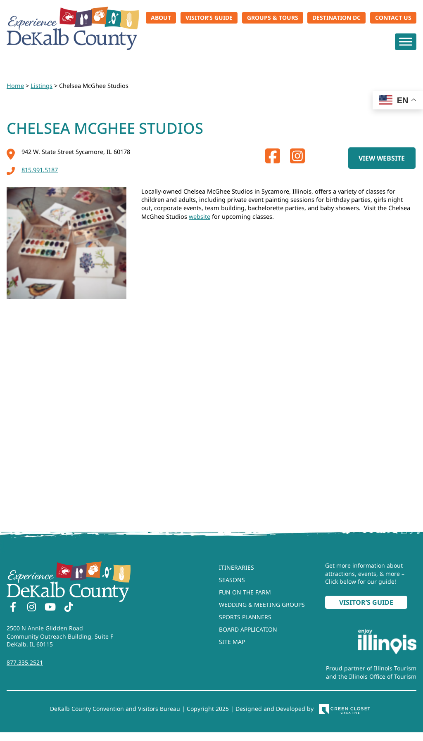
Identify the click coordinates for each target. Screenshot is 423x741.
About (161, 17)
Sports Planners (245, 617)
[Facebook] (13, 608)
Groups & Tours (272, 17)
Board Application (248, 629)
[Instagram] (31, 608)
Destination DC (336, 17)
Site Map (232, 642)
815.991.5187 (32, 170)
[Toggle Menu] (405, 41)
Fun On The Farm (245, 592)
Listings (41, 85)
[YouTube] (50, 608)
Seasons (232, 580)
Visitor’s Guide (209, 17)
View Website (382, 158)
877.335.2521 (25, 662)
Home (15, 85)
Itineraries (236, 567)
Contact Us (393, 17)
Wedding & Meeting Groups (262, 604)
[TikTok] (68, 608)
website (199, 216)
